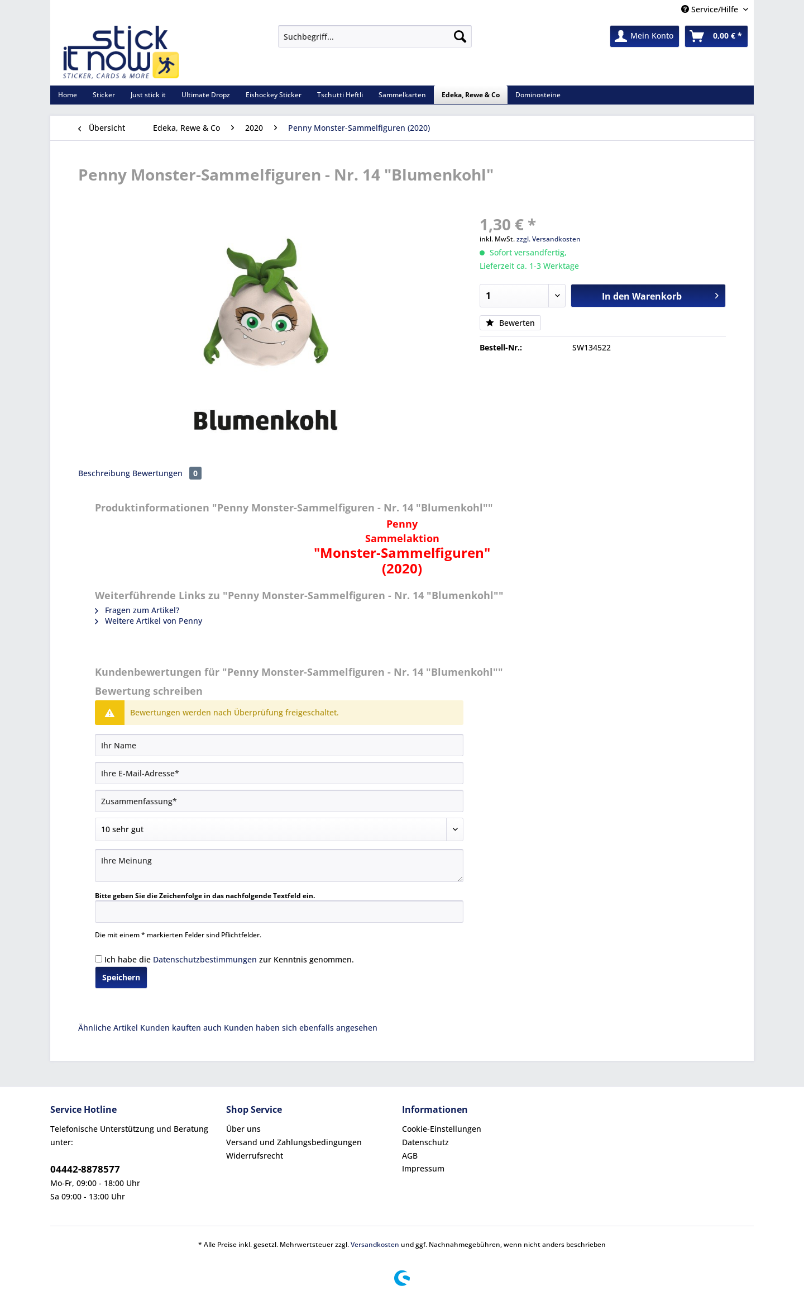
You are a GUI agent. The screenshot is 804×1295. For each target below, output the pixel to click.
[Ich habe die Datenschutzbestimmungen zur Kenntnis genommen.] (98, 958)
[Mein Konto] (644, 36)
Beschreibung (104, 473)
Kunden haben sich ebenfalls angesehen (300, 1027)
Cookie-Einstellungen (441, 1128)
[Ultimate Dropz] (206, 95)
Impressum (423, 1168)
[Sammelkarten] (402, 95)
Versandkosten (375, 1244)
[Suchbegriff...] (375, 36)
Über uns (243, 1128)
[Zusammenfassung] (279, 801)
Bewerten (510, 322)
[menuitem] (375, 41)
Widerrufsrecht (254, 1155)
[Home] (67, 95)
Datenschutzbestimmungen (205, 959)
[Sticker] (104, 95)
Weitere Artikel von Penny (148, 620)
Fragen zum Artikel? (137, 610)
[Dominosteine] (538, 95)
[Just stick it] (148, 95)
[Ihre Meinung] (279, 865)
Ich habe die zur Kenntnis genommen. (229, 959)
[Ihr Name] (279, 745)
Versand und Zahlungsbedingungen (294, 1142)
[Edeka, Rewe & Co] (471, 95)
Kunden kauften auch (181, 1027)
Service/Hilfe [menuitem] (710, 9)
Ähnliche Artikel (108, 1027)
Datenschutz (425, 1142)
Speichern (121, 977)
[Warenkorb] (716, 36)
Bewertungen (167, 473)
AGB (410, 1155)
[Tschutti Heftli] (340, 95)
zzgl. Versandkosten (548, 239)
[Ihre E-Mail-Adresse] (279, 773)
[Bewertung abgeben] (279, 829)
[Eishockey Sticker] (273, 95)
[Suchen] (460, 36)
